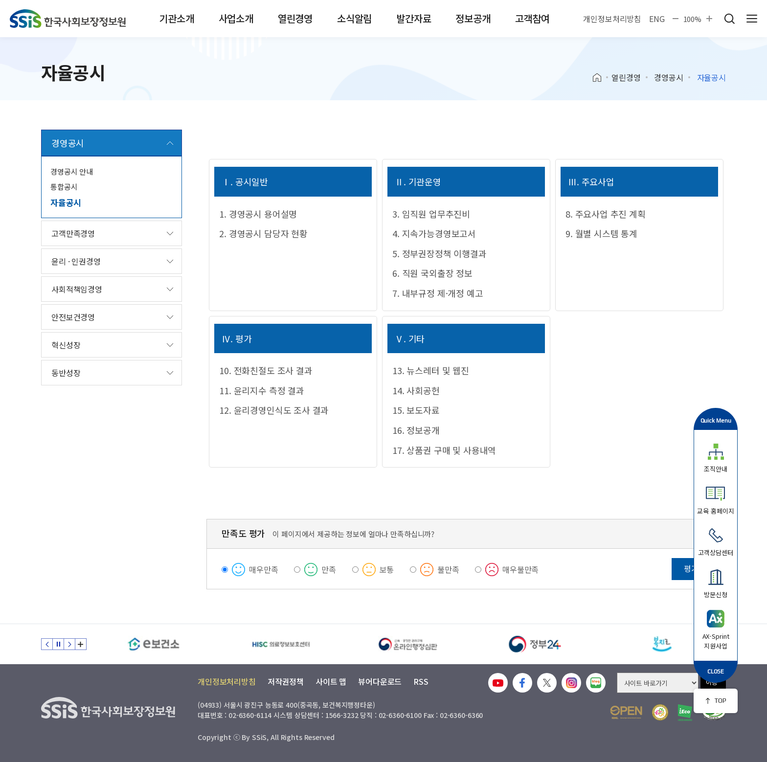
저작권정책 (286, 681)
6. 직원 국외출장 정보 (432, 273)
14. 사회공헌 (416, 390)
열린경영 (295, 18)
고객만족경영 (73, 233)
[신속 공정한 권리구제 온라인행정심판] (408, 644)
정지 (58, 644)
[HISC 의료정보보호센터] (280, 644)
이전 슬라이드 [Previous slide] (47, 644)
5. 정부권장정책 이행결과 (439, 253)
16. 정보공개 (416, 430)
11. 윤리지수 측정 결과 (261, 390)
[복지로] (662, 644)
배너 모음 (81, 644)
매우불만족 (520, 569)
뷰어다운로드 (380, 681)
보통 (387, 569)
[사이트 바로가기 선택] (658, 682)
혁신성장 (65, 345)
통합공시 (63, 186)
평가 (691, 568)
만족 (328, 569)
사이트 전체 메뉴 (751, 18)
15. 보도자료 (416, 409)
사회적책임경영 (76, 289)
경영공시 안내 (71, 171)
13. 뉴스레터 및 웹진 (430, 370)
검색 (729, 18)
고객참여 (532, 18)
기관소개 (176, 18)
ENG (657, 18)
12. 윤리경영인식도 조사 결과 (274, 409)
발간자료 (413, 18)
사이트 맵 (331, 681)
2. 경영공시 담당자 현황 (263, 233)
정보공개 (472, 18)
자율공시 (65, 202)
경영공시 (668, 77)
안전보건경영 (73, 317)
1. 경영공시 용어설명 (258, 213)
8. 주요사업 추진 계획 (605, 213)
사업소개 (236, 18)
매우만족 (263, 569)
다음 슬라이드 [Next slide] (69, 644)
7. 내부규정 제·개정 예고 (437, 293)
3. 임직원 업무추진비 (431, 213)
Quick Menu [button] (715, 420)
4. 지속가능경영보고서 (434, 233)
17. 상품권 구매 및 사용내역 (444, 450)
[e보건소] (153, 644)
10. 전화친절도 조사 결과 (265, 370)
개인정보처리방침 (612, 18)
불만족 (448, 569)
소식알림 (354, 18)
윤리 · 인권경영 (76, 261)
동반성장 (65, 373)
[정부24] (535, 644)
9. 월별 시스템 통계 (601, 233)
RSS (421, 681)
